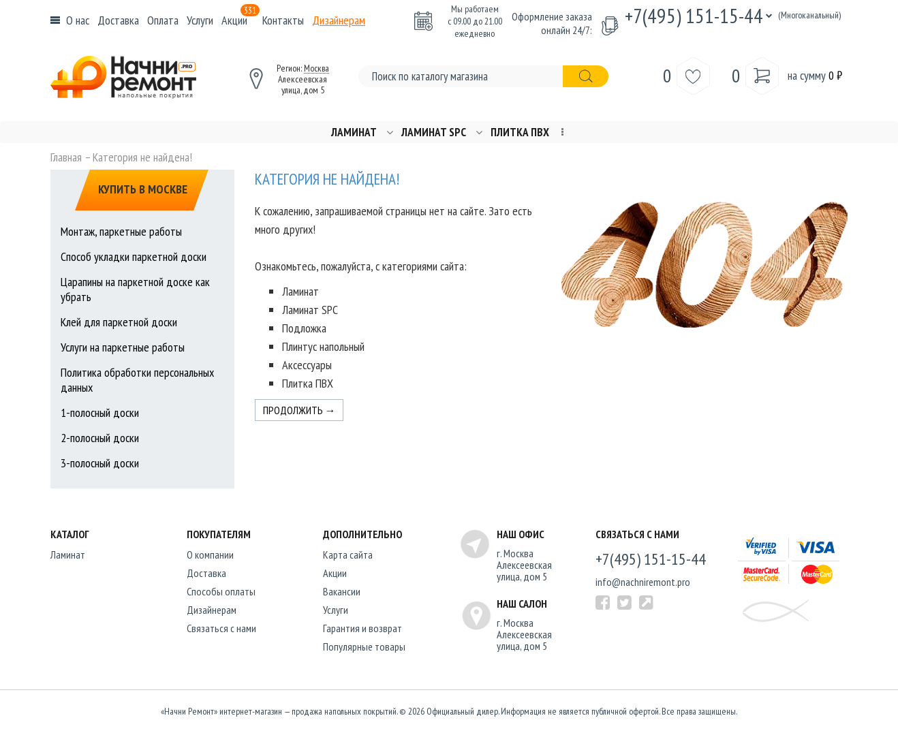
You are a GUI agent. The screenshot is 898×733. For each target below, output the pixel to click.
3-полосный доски (100, 463)
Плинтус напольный (323, 346)
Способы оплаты (221, 591)
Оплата (163, 20)
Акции (240, 20)
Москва (316, 68)
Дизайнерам (338, 20)
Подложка (304, 328)
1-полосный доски (100, 412)
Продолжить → (299, 410)
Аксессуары (307, 365)
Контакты (283, 20)
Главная (66, 157)
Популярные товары (364, 646)
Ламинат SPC (433, 132)
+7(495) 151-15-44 (694, 15)
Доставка (118, 20)
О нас (77, 20)
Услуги (200, 20)
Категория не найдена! (142, 157)
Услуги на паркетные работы (123, 347)
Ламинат (354, 132)
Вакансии (341, 591)
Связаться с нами (221, 628)
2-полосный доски (100, 438)
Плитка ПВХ (520, 132)
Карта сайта (348, 554)
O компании (210, 554)
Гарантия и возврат (362, 628)
